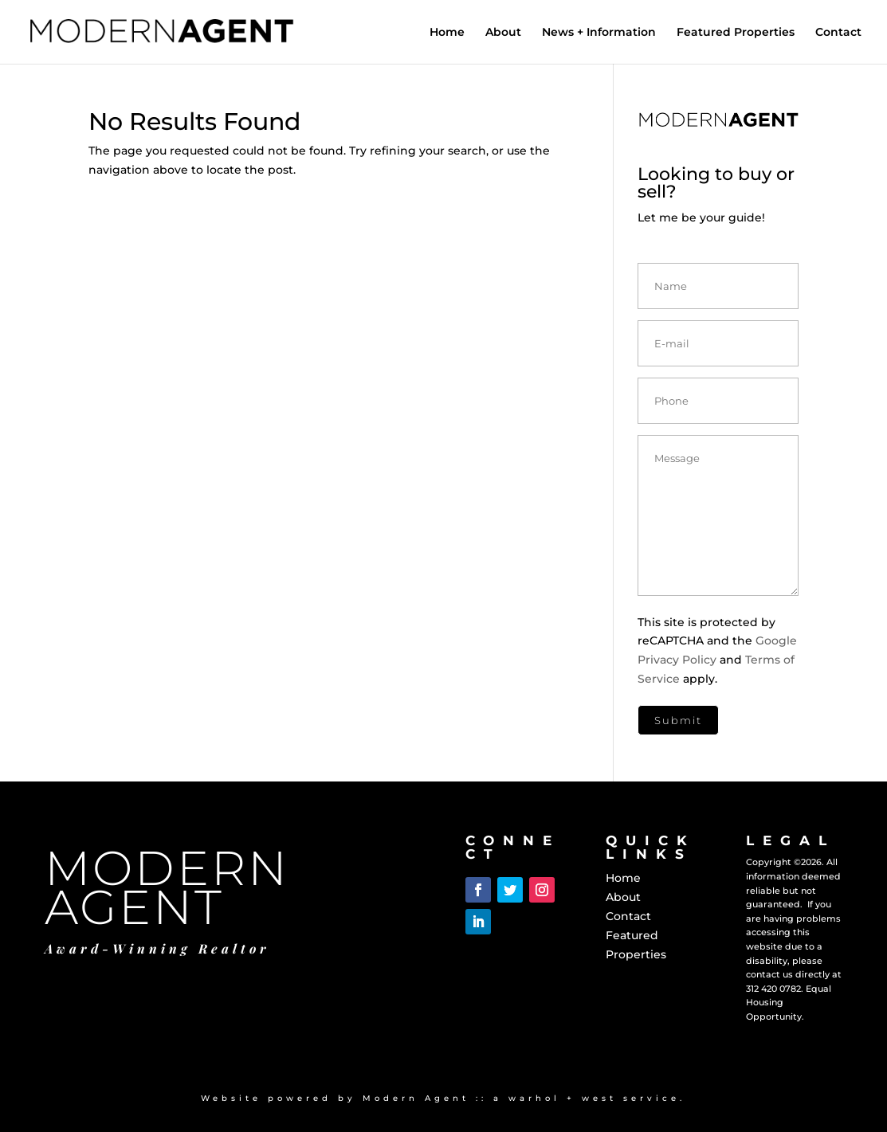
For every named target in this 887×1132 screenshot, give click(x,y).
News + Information (599, 32)
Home (447, 32)
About (503, 32)
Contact (838, 32)
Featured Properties (736, 32)
